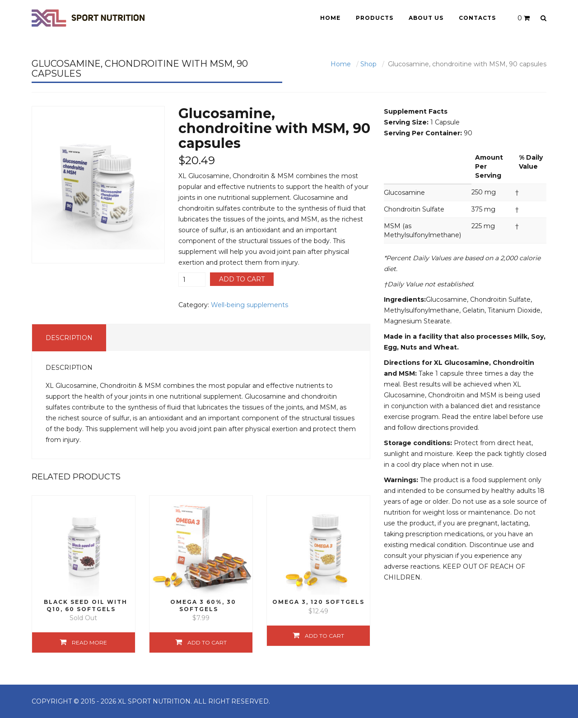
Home (330, 17)
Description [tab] (69, 338)
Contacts (477, 17)
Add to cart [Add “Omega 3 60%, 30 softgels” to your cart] (207, 642)
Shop (368, 64)
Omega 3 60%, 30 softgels (203, 605)
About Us (426, 17)
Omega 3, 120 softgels (318, 601)
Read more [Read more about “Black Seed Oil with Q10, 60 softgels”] (89, 642)
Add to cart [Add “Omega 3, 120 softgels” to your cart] (324, 635)
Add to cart (242, 279)
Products (374, 17)
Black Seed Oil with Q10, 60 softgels (85, 605)
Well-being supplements (249, 305)
